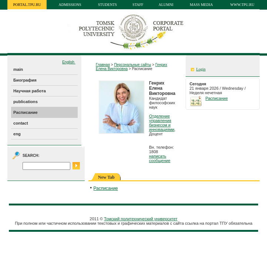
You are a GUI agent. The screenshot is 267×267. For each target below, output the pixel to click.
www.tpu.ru (242, 5)
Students (107, 5)
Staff (137, 5)
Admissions (70, 5)
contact (20, 123)
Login (200, 69)
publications (25, 101)
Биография (25, 80)
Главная (103, 65)
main (18, 69)
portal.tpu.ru (27, 5)
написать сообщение (159, 158)
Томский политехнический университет (141, 219)
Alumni (166, 5)
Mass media (201, 5)
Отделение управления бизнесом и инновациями (161, 123)
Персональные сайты (132, 65)
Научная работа (29, 91)
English (68, 62)
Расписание (25, 112)
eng (17, 134)
